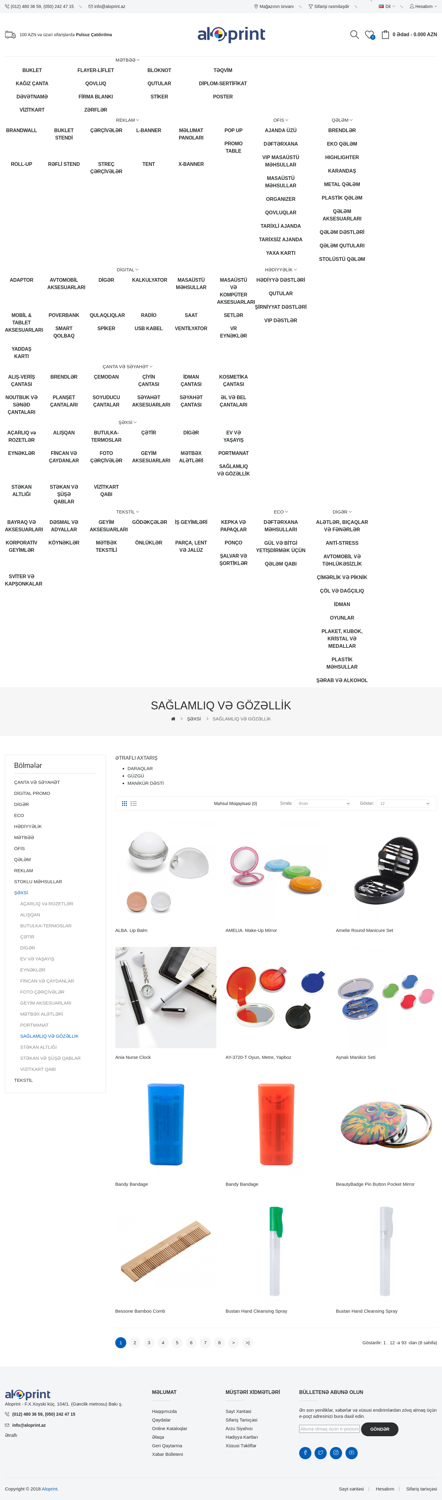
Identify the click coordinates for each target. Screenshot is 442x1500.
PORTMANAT (233, 453)
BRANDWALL (21, 130)
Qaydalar (161, 1419)
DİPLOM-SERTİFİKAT (223, 83)
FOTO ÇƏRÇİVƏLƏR (106, 457)
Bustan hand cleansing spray (256, 1311)
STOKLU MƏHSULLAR (38, 881)
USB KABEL (149, 328)
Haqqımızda (164, 1411)
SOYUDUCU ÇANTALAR (106, 401)
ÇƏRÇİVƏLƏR (106, 130)
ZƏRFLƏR (95, 110)
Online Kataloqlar (169, 1428)
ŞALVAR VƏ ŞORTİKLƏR (233, 559)
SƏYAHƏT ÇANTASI (191, 401)
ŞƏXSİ (194, 718)
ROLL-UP (21, 164)
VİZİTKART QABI (106, 490)
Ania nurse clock (133, 1057)
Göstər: (367, 803)
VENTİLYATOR (191, 328)
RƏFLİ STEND (64, 164)
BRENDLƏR (63, 377)
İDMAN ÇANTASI (191, 380)
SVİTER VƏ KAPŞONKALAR (21, 580)
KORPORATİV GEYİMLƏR (21, 546)
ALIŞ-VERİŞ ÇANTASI (21, 380)
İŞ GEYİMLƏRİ (191, 522)
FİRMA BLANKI (95, 96)
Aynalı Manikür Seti (355, 1057)
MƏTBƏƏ (24, 837)
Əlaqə (158, 1437)
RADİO (148, 315)
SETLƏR (233, 315)
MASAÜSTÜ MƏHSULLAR (191, 283)
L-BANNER (148, 130)
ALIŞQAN (63, 432)
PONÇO (233, 542)
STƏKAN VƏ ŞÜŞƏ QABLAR (64, 494)
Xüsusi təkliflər (241, 1445)
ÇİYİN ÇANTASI (148, 380)
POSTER (223, 96)
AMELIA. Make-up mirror (251, 930)
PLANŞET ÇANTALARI (64, 401)
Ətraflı (11, 1435)
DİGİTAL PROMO (32, 793)
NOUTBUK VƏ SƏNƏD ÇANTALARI (22, 405)
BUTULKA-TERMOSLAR (106, 436)
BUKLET (32, 70)
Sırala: (286, 803)
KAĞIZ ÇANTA (32, 83)
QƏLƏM (22, 859)
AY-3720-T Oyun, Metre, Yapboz (258, 1057)
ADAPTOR (21, 280)
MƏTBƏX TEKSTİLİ (106, 546)
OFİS (19, 848)
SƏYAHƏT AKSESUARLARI (148, 401)
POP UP (233, 130)
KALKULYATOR (148, 280)
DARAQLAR (140, 768)
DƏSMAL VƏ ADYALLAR (64, 526)
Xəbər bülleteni (167, 1454)
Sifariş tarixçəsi (241, 1419)
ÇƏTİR (148, 432)
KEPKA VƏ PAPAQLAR (233, 526)
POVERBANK (64, 315)
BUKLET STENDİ (64, 134)
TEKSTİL (23, 1080)
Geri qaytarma (167, 1445)
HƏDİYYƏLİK (28, 826)
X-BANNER (191, 164)
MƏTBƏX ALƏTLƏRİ (191, 457)
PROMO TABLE (233, 147)
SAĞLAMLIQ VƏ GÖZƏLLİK (233, 470)
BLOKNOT (159, 70)
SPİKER (106, 328)
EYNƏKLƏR (21, 453)
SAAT (191, 315)
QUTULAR (159, 83)
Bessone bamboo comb (140, 1311)
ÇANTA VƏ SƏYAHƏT (37, 782)
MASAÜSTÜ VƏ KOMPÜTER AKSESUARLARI (233, 291)
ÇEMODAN (106, 377)
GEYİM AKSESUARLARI (148, 457)
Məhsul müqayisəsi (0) (235, 803)
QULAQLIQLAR (106, 315)
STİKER (159, 96)
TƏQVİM (223, 70)
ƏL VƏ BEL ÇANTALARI (233, 401)
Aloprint (49, 1488)
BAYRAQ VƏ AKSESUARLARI (21, 526)
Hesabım (385, 1488)
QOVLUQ (95, 83)
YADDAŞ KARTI (22, 352)
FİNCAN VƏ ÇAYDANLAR (64, 457)
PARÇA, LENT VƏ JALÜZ (191, 546)
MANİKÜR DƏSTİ (146, 783)
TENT (149, 164)
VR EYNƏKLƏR (233, 332)
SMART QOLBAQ (63, 332)
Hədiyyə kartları (242, 1437)
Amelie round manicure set (364, 930)
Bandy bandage (131, 1184)
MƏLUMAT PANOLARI (191, 134)
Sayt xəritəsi (238, 1411)
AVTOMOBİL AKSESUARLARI (63, 283)
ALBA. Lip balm (131, 930)
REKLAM (23, 870)
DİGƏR (106, 280)
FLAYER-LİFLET (96, 70)
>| (248, 1342)
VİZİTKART (32, 110)
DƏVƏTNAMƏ (32, 96)
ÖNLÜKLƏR (148, 542)
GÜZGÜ (136, 775)
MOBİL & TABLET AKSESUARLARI (21, 323)
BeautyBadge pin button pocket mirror (375, 1184)
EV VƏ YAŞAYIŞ (233, 436)
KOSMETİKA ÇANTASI (233, 380)
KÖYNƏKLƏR (63, 542)
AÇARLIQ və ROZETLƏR (21, 436)
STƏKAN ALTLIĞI (21, 490)
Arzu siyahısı (239, 1428)
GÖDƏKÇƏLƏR (148, 522)
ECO (19, 815)
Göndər (379, 1429)
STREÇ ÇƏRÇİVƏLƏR (106, 168)
